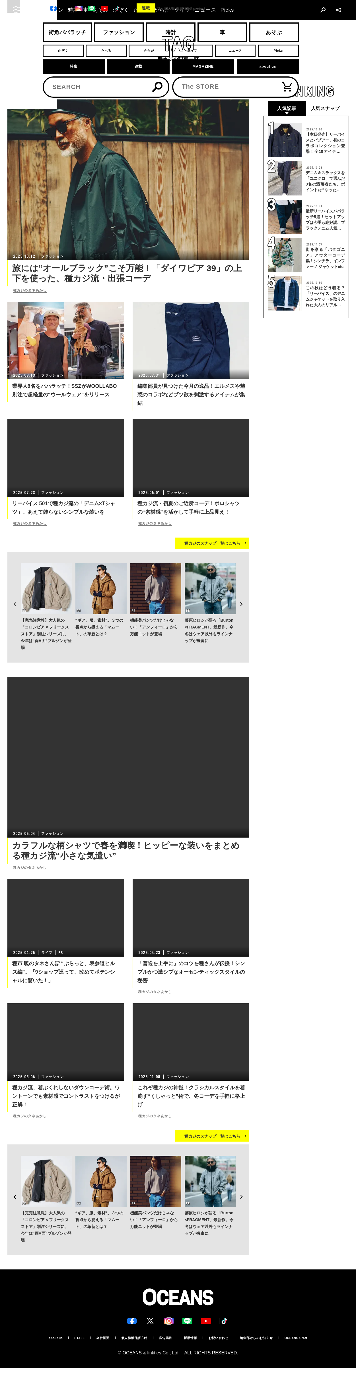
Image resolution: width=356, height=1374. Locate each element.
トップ (12, 90)
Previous (12, 589)
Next (244, 589)
